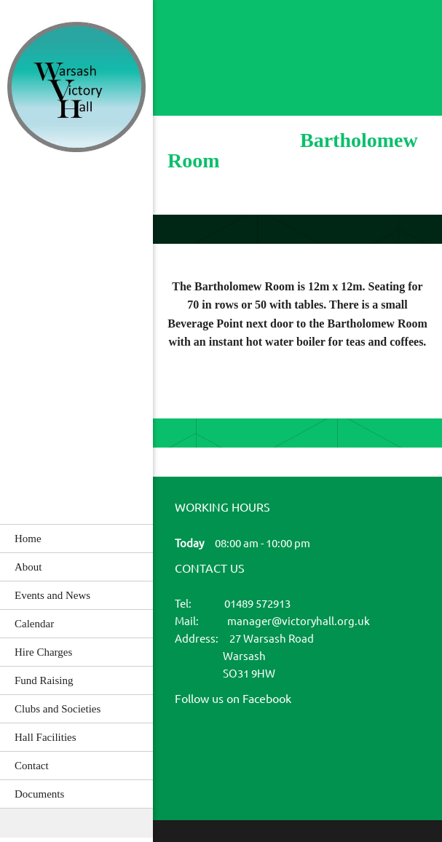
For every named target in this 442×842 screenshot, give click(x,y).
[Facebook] (192, 747)
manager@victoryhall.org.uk (298, 621)
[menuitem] (76, 538)
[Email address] (233, 40)
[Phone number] (203, 40)
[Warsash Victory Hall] (76, 89)
